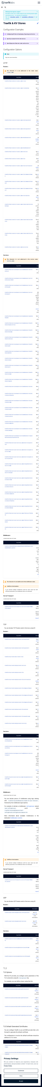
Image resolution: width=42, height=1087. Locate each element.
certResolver (38, 167)
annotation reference (27, 17)
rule (39, 81)
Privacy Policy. (8, 1066)
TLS (38, 672)
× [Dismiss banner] (37, 11)
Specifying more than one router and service (18, 43)
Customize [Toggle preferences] (21, 1070)
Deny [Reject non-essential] (21, 1076)
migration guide (14, 17)
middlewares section (16, 818)
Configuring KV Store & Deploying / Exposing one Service (21, 34)
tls (38, 158)
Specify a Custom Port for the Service (16, 38)
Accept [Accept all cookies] (21, 1081)
